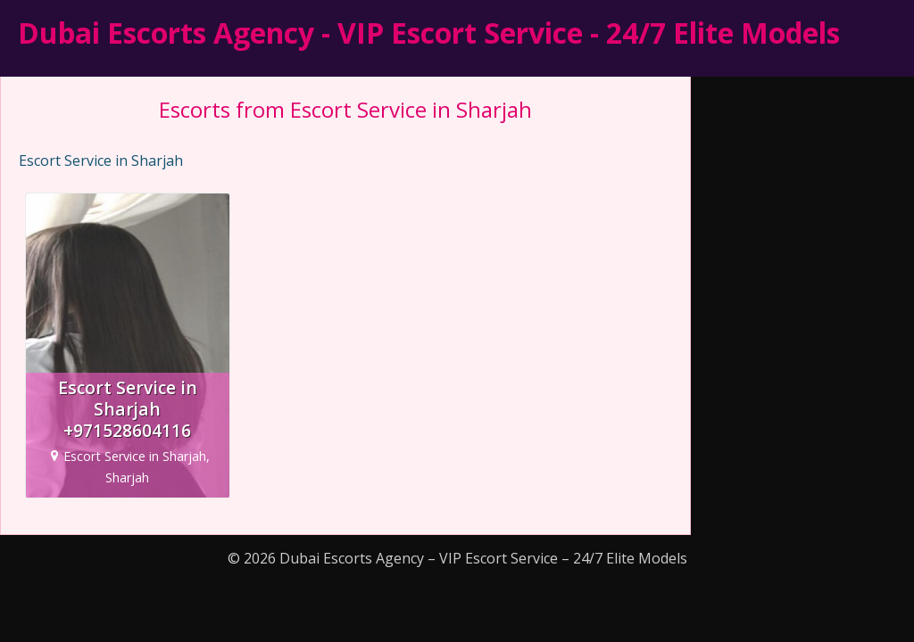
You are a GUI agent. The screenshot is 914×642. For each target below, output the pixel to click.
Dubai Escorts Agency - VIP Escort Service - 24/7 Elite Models (429, 32)
